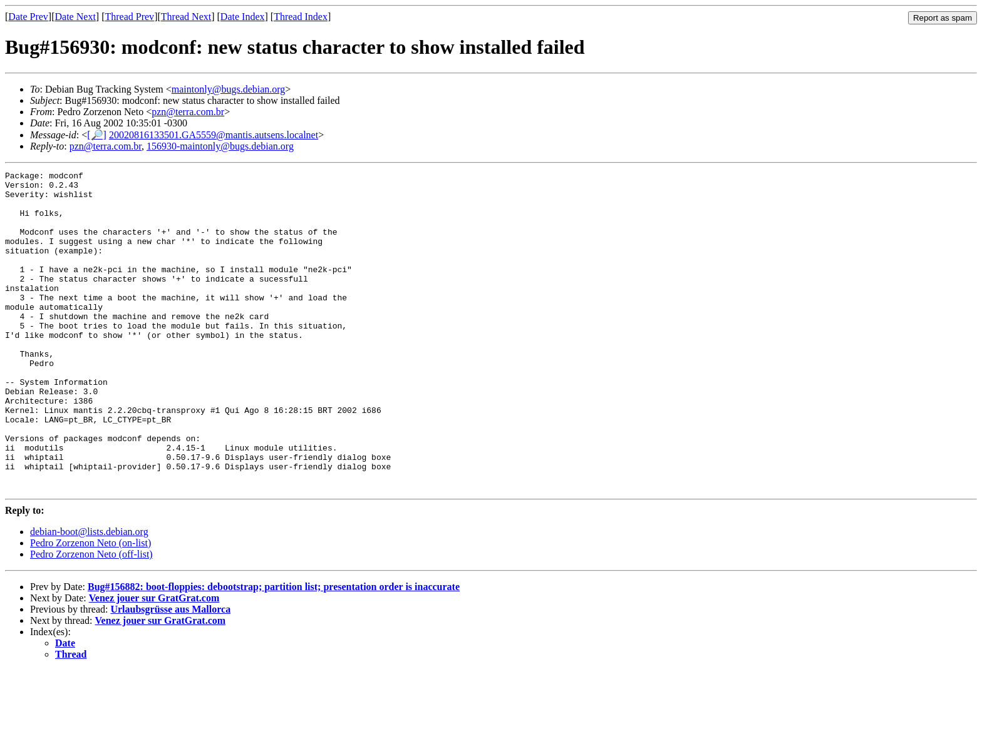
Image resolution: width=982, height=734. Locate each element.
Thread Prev (129, 16)
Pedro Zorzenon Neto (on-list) (90, 606)
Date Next (75, 16)
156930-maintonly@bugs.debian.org (220, 146)
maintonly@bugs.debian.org (229, 89)
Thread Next (186, 16)
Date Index (242, 16)
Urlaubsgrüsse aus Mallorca (170, 673)
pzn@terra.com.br (188, 111)
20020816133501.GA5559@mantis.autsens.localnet (213, 135)
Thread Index (301, 16)
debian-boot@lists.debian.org (89, 595)
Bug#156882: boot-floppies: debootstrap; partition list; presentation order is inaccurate (274, 650)
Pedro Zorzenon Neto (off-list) (91, 618)
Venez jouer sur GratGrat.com (154, 661)
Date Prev (28, 16)
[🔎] (96, 135)
